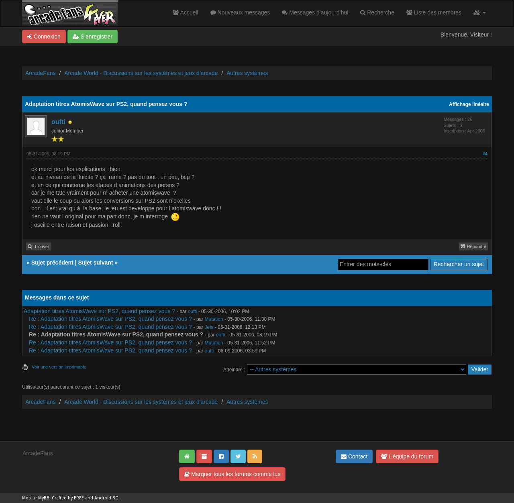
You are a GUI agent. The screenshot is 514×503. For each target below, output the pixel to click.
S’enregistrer (92, 36)
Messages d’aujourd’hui (315, 12)
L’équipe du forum (407, 456)
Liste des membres (433, 12)
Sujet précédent (52, 262)
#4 (485, 153)
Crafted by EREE (68, 498)
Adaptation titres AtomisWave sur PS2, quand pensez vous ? (99, 311)
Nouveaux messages (240, 12)
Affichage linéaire (469, 104)
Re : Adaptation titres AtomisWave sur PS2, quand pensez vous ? (110, 319)
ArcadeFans (40, 73)
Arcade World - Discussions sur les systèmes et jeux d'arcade (141, 73)
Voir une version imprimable (59, 367)
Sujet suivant (95, 262)
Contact (354, 456)
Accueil (185, 12)
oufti (58, 121)
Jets (209, 327)
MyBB (43, 498)
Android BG (106, 498)
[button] (479, 12)
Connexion (44, 36)
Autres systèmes (247, 73)
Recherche (377, 12)
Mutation (214, 319)
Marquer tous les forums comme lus (232, 474)
